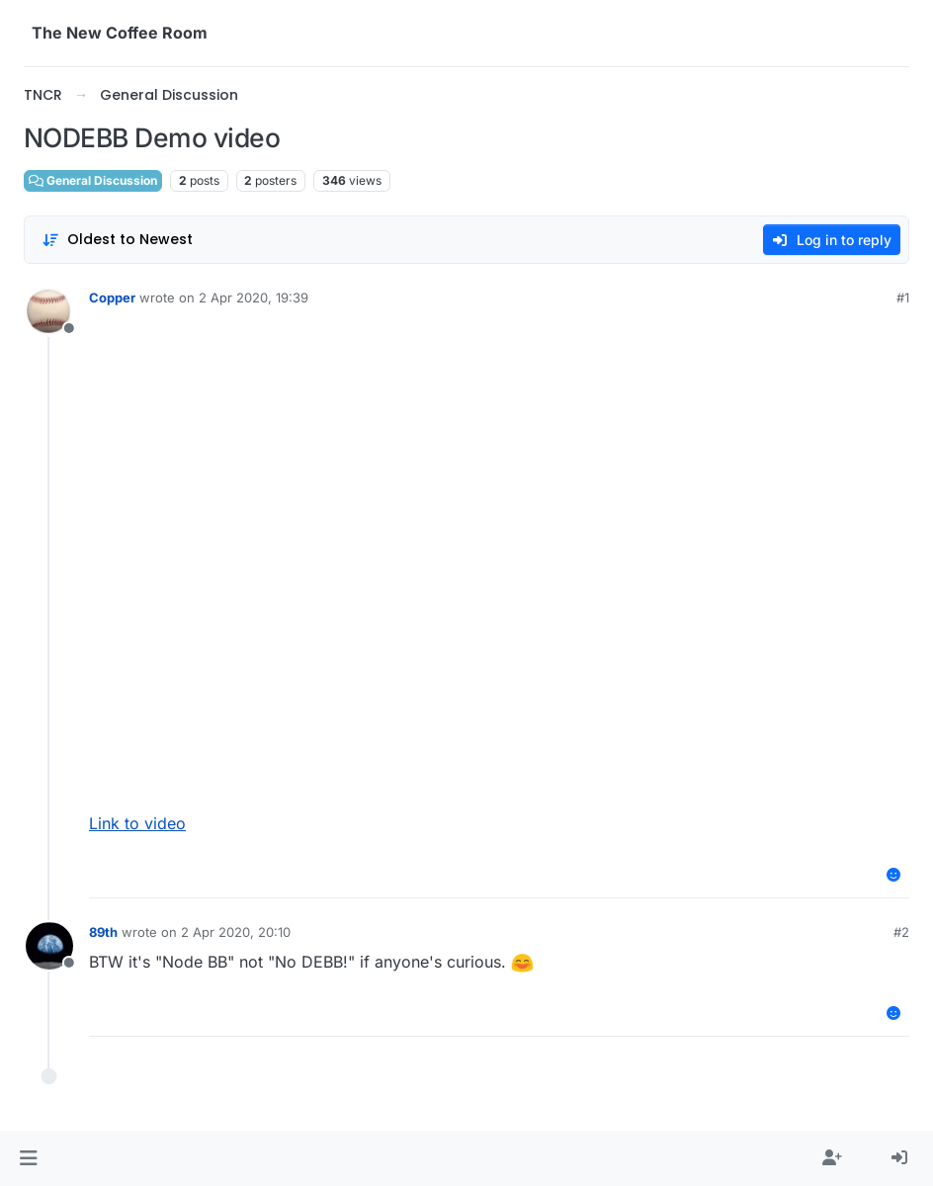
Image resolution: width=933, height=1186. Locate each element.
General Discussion (93, 180)
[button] (28, 1158)
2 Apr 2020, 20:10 (236, 932)
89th (103, 932)
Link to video (137, 823)
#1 (902, 297)
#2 (901, 932)
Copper (112, 297)
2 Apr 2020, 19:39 (253, 297)
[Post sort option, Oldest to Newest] (117, 239)
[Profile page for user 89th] (49, 946)
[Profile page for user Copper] (49, 311)
